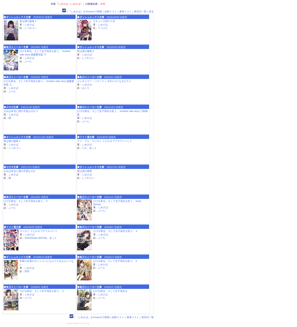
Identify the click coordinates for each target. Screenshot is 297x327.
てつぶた (103, 28)
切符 (26, 271)
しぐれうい (30, 28)
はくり (85, 88)
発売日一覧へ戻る (144, 11)
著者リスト (125, 11)
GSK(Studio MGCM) (36, 237)
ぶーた (28, 61)
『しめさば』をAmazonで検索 (85, 11)
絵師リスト (111, 11)
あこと (93, 148)
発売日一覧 (147, 317)
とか (84, 148)
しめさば (29, 24)
